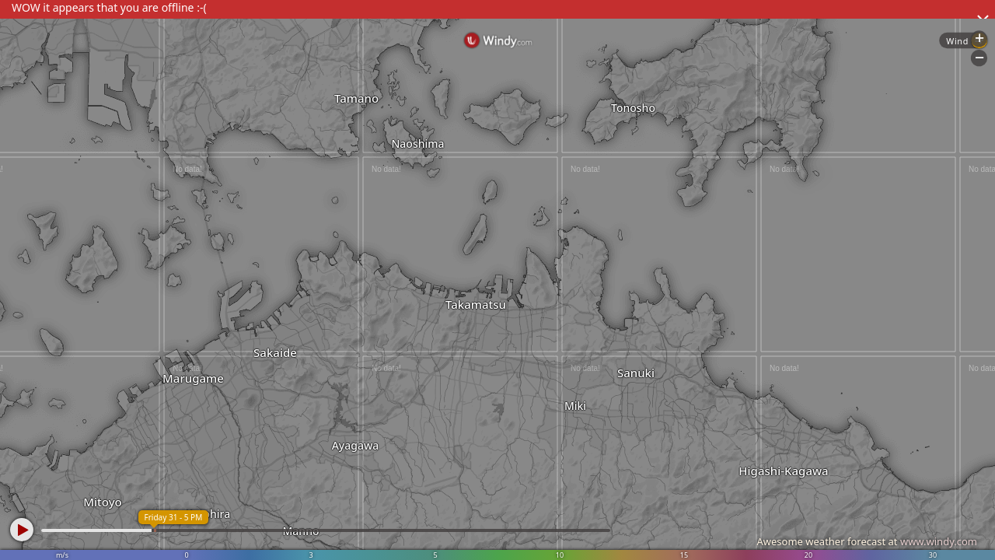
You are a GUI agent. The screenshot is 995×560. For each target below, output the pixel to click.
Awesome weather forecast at (866, 541)
